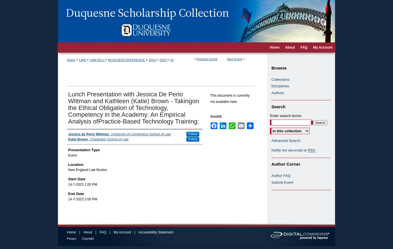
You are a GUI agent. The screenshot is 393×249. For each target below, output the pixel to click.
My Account (122, 232)
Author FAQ (281, 176)
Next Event (234, 59)
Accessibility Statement (156, 232)
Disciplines (280, 86)
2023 (153, 60)
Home (71, 60)
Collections (280, 79)
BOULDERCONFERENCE (127, 60)
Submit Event (282, 182)
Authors (277, 93)
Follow (192, 134)
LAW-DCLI (97, 60)
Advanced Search (286, 140)
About (87, 232)
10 (172, 60)
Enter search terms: (286, 116)
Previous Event (206, 59)
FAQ (103, 232)
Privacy (71, 238)
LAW (83, 60)
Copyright (88, 238)
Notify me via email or (293, 150)
